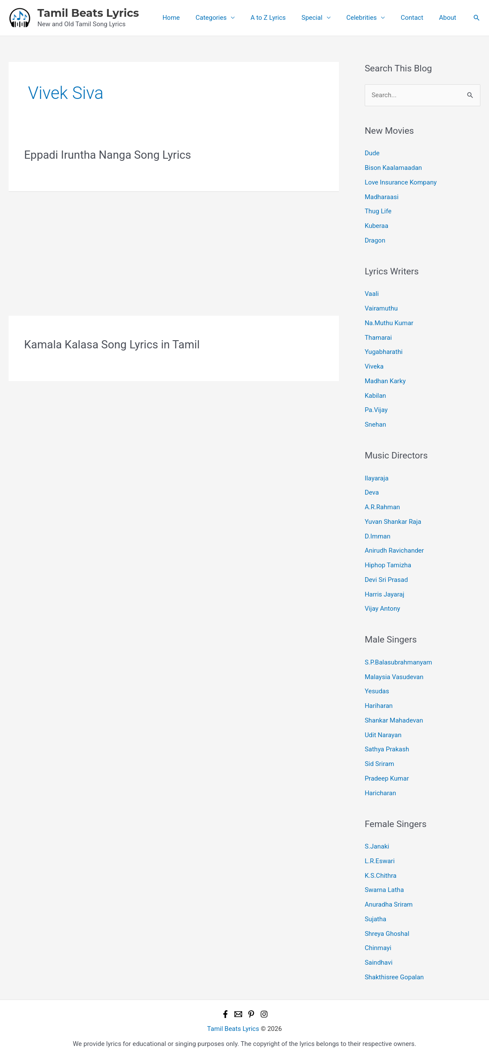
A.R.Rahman (382, 507)
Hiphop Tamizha (388, 565)
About (449, 18)
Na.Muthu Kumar (389, 323)
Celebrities (369, 18)
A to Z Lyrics (281, 18)
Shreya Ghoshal (387, 934)
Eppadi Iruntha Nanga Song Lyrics (107, 154)
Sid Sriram (379, 764)
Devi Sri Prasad (386, 580)
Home (189, 18)
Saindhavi (379, 962)
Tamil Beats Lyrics (88, 12)
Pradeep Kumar (387, 778)
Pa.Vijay (376, 410)
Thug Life (378, 211)
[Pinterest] (251, 1014)
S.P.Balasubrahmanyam (398, 662)
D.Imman (378, 536)
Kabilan (375, 396)
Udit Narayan (383, 735)
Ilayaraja (377, 478)
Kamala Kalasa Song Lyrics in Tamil (112, 344)
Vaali (372, 294)
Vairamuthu (381, 308)
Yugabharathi (384, 352)
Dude (372, 153)
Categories (226, 18)
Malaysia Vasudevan (394, 677)
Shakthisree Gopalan (394, 977)
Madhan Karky (385, 381)
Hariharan (379, 706)
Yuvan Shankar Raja (393, 522)
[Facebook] (225, 1014)
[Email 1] (238, 1014)
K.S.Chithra (381, 876)
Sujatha (375, 919)
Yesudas (377, 691)
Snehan (375, 424)
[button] (476, 18)
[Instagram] (264, 1014)
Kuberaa (376, 226)
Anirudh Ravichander (394, 550)
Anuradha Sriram (389, 904)
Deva (372, 492)
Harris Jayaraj (384, 594)
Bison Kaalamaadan (393, 168)
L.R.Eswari (380, 861)
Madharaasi (382, 197)
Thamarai (378, 337)
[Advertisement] (174, 252)
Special (321, 18)
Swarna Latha (384, 890)
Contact (416, 18)
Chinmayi (378, 948)
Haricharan (380, 793)
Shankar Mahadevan (394, 720)
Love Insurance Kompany (401, 182)
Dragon (375, 240)
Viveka (374, 366)
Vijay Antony (382, 608)
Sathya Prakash (387, 749)
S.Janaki (377, 846)
